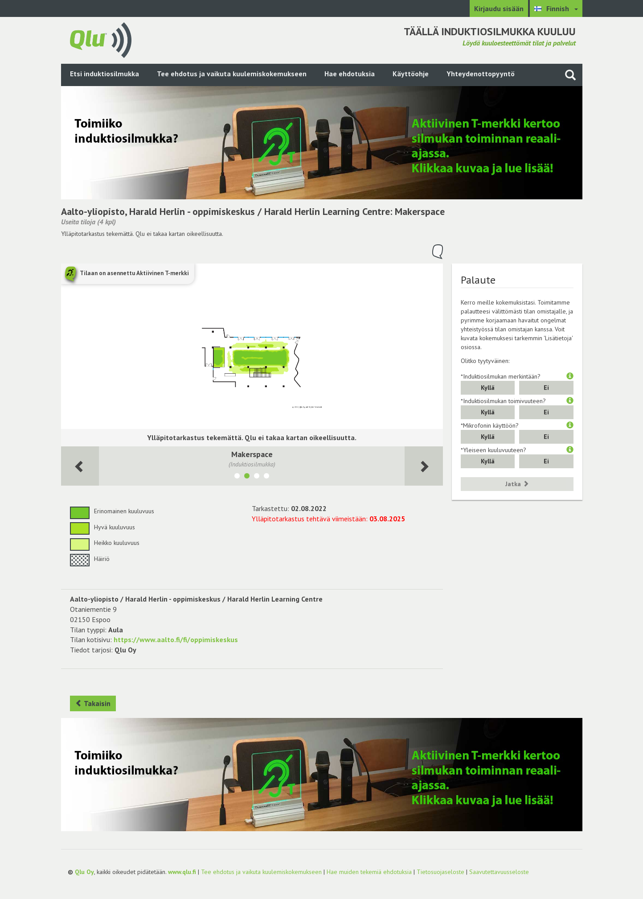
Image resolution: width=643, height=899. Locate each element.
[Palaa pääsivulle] (100, 39)
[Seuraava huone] (80, 466)
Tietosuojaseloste (440, 872)
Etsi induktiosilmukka (104, 73)
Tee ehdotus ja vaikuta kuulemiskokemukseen (232, 73)
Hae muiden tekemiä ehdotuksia (369, 872)
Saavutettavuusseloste (499, 872)
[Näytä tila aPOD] (237, 477)
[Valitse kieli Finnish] (556, 8)
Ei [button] (546, 388)
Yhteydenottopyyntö (480, 73)
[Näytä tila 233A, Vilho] (266, 477)
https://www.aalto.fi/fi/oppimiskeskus (176, 639)
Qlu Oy (84, 872)
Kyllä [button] (488, 388)
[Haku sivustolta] (570, 75)
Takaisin (93, 703)
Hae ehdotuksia (349, 73)
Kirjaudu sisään (499, 8)
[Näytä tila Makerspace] (247, 477)
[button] (569, 376)
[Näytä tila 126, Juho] (257, 477)
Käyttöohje (411, 73)
